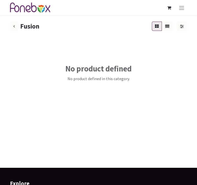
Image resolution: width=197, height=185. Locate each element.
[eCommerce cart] (169, 8)
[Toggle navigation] (181, 7)
